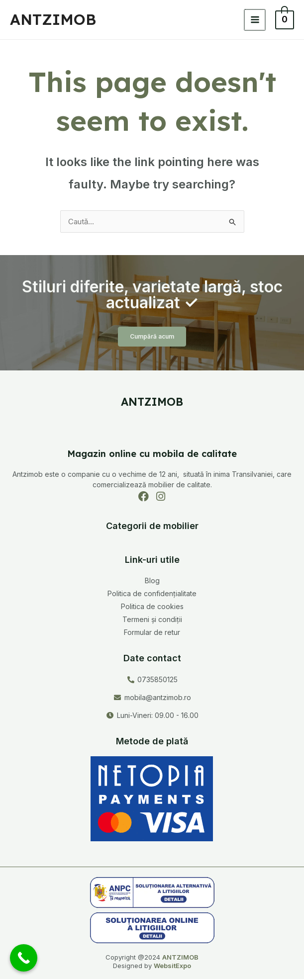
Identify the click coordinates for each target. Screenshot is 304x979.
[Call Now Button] (23, 958)
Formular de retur (152, 632)
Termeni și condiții (152, 619)
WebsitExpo (172, 966)
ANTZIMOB (53, 19)
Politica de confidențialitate (152, 593)
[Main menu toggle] (255, 20)
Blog (152, 580)
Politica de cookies (152, 606)
